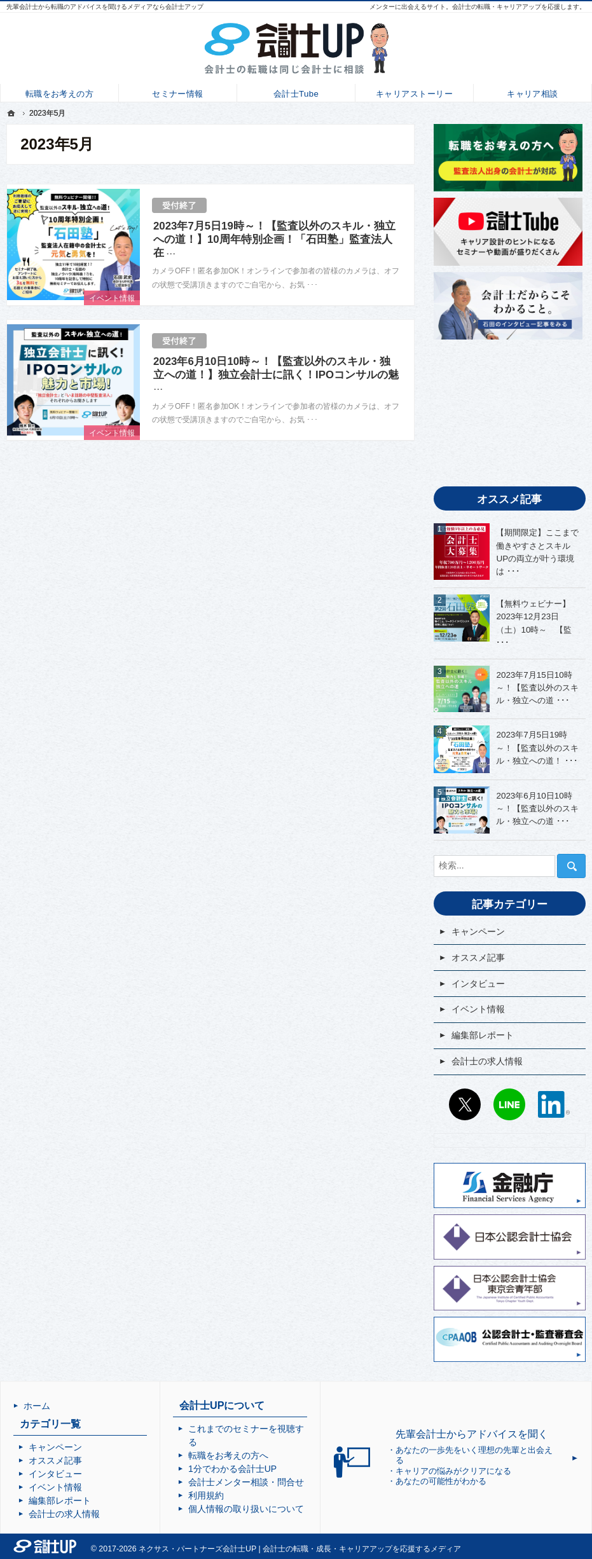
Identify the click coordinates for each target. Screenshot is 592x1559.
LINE (509, 1104)
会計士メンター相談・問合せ (246, 1482)
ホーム (37, 1406)
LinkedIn (554, 1104)
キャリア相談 (532, 93)
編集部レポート (482, 1035)
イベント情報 (112, 298)
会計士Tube (296, 93)
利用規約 (206, 1495)
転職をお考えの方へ (228, 1455)
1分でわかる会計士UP (232, 1469)
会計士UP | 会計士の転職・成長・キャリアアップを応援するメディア (342, 1548)
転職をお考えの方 (59, 93)
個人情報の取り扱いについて (246, 1509)
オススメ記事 (478, 957)
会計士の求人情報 (487, 1061)
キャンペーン (478, 931)
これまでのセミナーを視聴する (246, 1435)
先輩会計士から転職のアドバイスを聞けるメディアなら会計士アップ (104, 6)
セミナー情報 (177, 93)
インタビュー (478, 984)
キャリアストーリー (414, 93)
